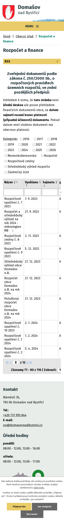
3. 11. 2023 (32, 236)
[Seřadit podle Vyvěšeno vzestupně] (27, 185)
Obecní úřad (24, 36)
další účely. (39, 488)
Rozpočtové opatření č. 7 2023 (13, 202)
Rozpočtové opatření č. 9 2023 (13, 252)
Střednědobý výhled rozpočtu (29, 167)
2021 (39, 144)
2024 (25, 150)
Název (9, 182)
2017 (40, 139)
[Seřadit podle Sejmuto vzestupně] (44, 185)
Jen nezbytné (44, 506)
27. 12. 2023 (32, 261)
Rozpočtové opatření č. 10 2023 (12, 326)
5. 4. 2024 (31, 348)
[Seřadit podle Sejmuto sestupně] (44, 186)
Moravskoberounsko (22, 156)
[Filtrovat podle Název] (13, 192)
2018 (54, 139)
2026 (52, 150)
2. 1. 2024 (31, 323)
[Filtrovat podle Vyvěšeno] (32, 192)
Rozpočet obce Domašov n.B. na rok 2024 (12, 285)
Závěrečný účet (18, 172)
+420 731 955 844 (14, 415)
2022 (52, 144)
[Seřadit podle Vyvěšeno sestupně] (27, 186)
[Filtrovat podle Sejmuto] (50, 192)
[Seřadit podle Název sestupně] (17, 182)
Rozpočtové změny (21, 161)
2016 (26, 139)
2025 (39, 150)
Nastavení (32, 514)
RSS (32, 61)
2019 (11, 144)
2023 (11, 150)
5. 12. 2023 (32, 249)
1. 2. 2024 (31, 336)
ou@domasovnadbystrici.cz (22, 425)
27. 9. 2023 (32, 212)
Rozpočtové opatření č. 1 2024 (13, 339)
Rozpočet (50, 156)
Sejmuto (50, 182)
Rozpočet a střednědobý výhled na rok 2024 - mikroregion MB (13, 221)
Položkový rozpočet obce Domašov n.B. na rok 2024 (12, 308)
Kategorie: (10, 139)
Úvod (6, 36)
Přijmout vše (19, 506)
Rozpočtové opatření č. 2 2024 (13, 352)
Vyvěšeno (32, 182)
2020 (25, 144)
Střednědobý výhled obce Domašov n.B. (13, 267)
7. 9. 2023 (31, 199)
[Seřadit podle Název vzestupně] (17, 181)
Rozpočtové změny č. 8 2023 (12, 239)
